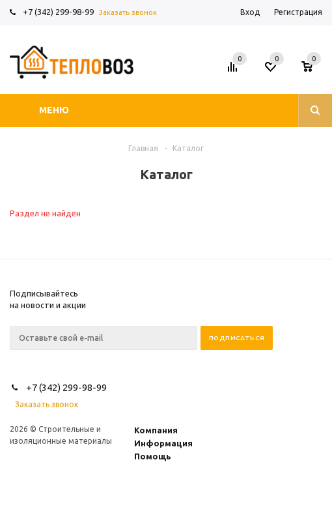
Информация (163, 443)
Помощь (152, 456)
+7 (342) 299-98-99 (58, 11)
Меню (54, 110)
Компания (156, 430)
